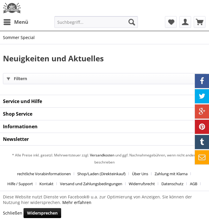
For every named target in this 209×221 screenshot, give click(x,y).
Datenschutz (172, 183)
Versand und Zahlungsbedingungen (91, 183)
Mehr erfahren (76, 202)
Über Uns (140, 173)
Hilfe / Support (20, 183)
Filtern (17, 77)
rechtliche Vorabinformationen (44, 173)
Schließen (12, 213)
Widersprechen (42, 213)
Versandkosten (102, 155)
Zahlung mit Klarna (171, 173)
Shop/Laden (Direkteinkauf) (101, 173)
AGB (193, 183)
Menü (16, 21)
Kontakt (46, 183)
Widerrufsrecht (142, 183)
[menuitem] (15, 22)
